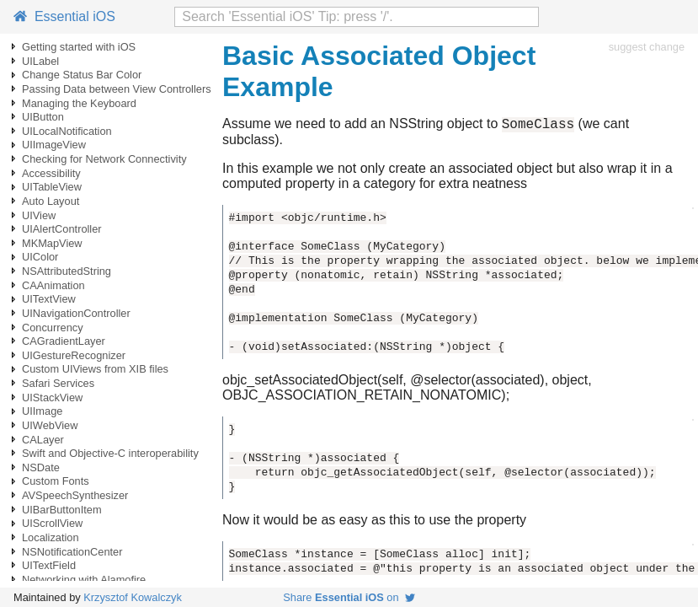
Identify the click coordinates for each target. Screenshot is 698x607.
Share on (348, 597)
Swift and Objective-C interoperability (110, 453)
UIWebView (49, 425)
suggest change (647, 46)
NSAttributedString (66, 271)
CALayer (43, 439)
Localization (50, 537)
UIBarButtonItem (62, 509)
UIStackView (52, 397)
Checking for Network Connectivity (104, 159)
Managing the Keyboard (79, 103)
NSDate (41, 467)
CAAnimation (53, 285)
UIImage (42, 411)
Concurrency (52, 327)
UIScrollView (52, 523)
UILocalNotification (67, 131)
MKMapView (52, 243)
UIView (39, 215)
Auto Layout (50, 201)
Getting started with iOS (79, 46)
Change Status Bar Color (81, 74)
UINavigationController (76, 313)
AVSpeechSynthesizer (75, 495)
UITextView (49, 299)
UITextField (49, 565)
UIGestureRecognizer (73, 355)
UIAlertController (62, 229)
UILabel (40, 61)
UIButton (43, 116)
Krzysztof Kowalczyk (132, 597)
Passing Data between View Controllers (116, 89)
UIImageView (54, 144)
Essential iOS (64, 16)
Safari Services (58, 383)
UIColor (40, 256)
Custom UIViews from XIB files (95, 369)
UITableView (52, 186)
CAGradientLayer (63, 341)
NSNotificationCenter (72, 551)
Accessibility (51, 173)
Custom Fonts (55, 481)
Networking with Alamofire (84, 579)
